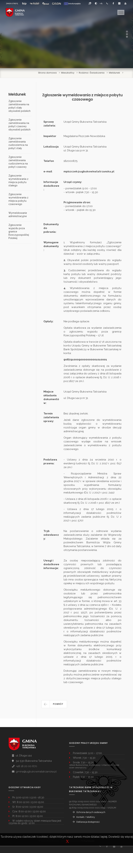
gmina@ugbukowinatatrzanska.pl (36, 771)
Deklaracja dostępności (88, 822)
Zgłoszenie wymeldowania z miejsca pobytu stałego (18, 180)
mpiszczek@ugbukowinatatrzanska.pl (89, 171)
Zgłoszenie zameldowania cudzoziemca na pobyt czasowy (18, 162)
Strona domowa (47, 72)
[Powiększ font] (101, 3)
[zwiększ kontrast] (95, 3)
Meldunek (114, 72)
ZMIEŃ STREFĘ (12, 3)
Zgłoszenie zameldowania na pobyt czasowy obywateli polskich (19, 124)
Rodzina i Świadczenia (91, 72)
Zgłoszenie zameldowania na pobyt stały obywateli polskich (19, 106)
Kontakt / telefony (85, 817)
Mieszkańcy (67, 72)
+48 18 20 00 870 (26, 766)
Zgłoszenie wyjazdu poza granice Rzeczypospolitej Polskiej (18, 231)
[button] (54, 704)
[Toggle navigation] (120, 12)
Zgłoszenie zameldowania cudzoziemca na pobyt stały (18, 143)
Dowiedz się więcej (120, 836)
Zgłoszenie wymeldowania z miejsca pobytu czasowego (18, 199)
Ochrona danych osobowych (90, 812)
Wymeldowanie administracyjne (17, 215)
